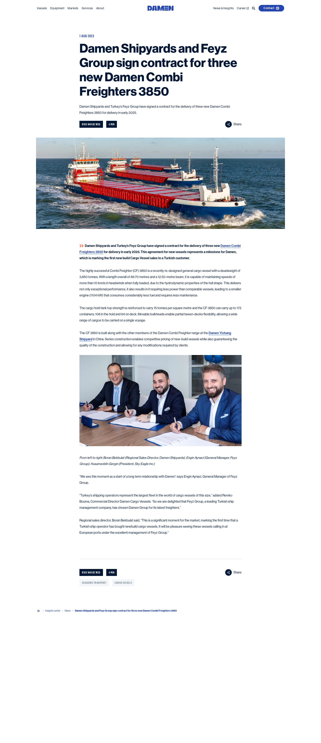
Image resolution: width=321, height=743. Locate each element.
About (100, 8)
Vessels (42, 8)
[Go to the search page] (253, 8)
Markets (73, 8)
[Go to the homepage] (160, 8)
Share (233, 124)
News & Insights (223, 8)
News (68, 610)
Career (243, 8)
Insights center (52, 610)
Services (87, 8)
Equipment (57, 8)
